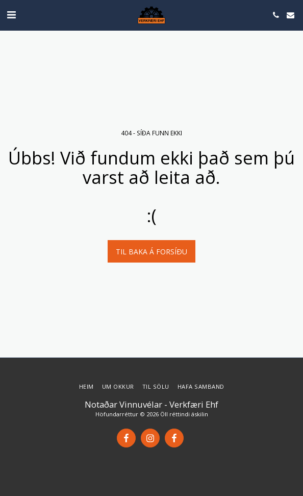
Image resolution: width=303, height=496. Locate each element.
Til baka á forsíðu (151, 251)
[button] (11, 14)
